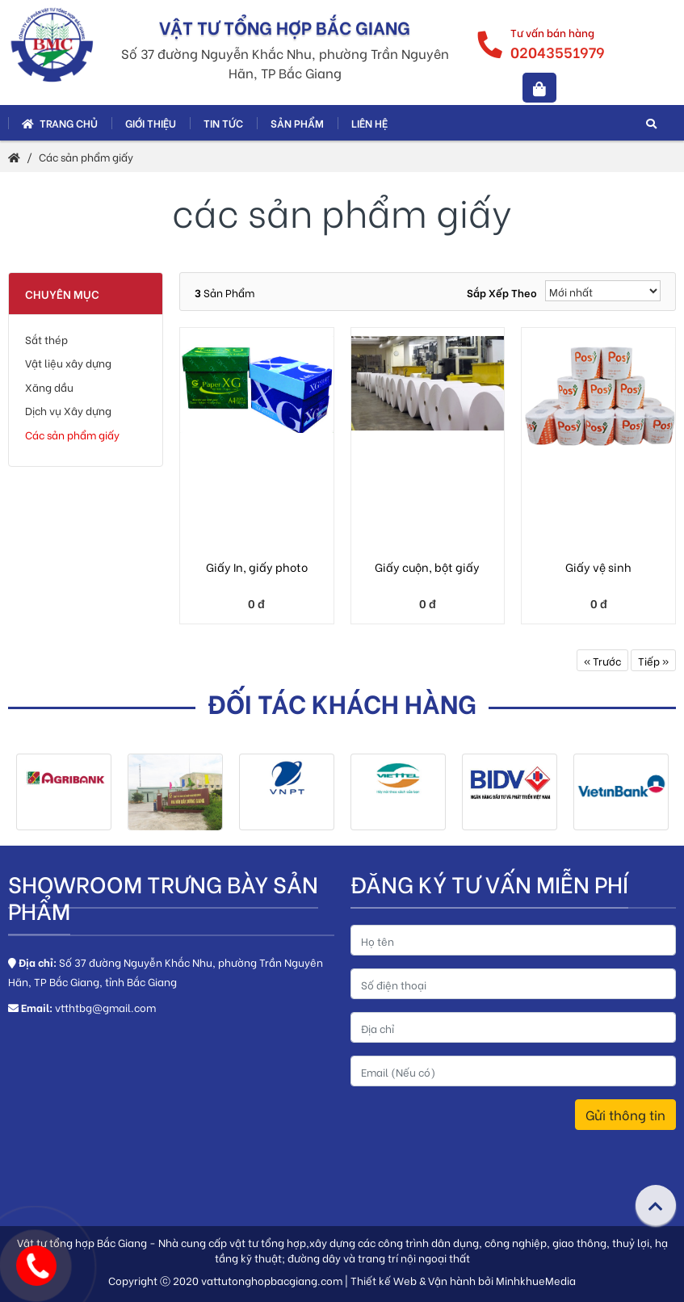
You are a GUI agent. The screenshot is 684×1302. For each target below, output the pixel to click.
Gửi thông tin (625, 1114)
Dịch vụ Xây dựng (68, 410)
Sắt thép (46, 338)
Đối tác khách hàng (342, 701)
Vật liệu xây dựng (68, 362)
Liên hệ (369, 122)
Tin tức (223, 122)
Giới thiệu (150, 122)
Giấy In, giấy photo (257, 566)
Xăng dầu (49, 386)
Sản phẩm (297, 122)
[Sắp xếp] (603, 290)
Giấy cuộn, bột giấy (427, 566)
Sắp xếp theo (502, 292)
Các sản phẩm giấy (86, 156)
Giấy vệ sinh (598, 566)
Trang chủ (60, 122)
